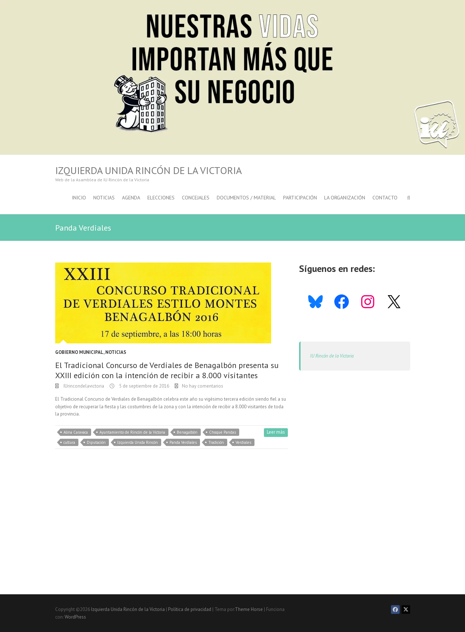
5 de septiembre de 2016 (143, 386)
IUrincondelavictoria (83, 386)
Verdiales (243, 442)
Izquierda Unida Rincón (137, 442)
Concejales (195, 197)
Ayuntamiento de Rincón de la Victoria (132, 432)
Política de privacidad (189, 609)
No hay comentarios (202, 386)
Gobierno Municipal (79, 352)
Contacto (384, 197)
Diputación (96, 442)
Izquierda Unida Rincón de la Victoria (148, 170)
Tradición (216, 442)
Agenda (131, 197)
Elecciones (161, 197)
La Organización (344, 197)
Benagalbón (187, 432)
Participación (300, 197)
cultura (69, 442)
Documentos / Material (246, 197)
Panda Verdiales (183, 442)
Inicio (79, 197)
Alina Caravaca (76, 432)
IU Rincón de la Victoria (332, 356)
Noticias (104, 197)
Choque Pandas (222, 432)
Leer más (276, 432)
